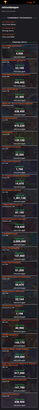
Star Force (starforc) (10, 394)
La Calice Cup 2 (8, 22)
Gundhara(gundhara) (10, 335)
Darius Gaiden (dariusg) (11, 190)
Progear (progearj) (9, 118)
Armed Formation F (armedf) (13, 219)
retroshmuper (19, 57)
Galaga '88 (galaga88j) (10, 248)
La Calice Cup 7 (8, 34)
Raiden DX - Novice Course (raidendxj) (17, 104)
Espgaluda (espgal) (10, 234)
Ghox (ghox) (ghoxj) (10, 89)
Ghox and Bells (8, 37)
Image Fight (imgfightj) (11, 262)
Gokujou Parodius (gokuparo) (14, 60)
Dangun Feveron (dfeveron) (13, 291)
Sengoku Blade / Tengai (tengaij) (15, 349)
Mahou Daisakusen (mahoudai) (14, 380)
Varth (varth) (7, 132)
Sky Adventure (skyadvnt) (12, 306)
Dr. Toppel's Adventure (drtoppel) (16, 176)
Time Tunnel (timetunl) (11, 161)
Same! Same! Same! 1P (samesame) (16, 277)
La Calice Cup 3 (8, 28)
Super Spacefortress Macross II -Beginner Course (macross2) (19, 364)
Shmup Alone (8, 31)
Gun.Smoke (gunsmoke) (11, 46)
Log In (31, 2)
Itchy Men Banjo (9, 24)
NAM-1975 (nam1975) (10, 320)
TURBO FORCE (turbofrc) (12, 205)
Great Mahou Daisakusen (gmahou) (16, 75)
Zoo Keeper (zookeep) (11, 147)
